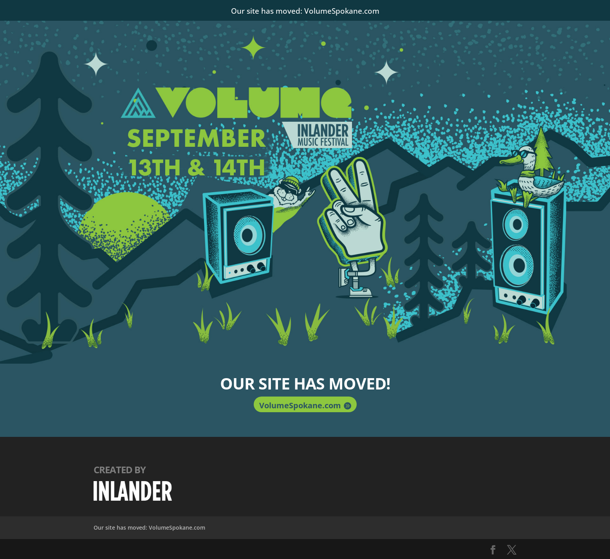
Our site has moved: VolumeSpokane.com (305, 10)
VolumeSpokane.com (300, 405)
